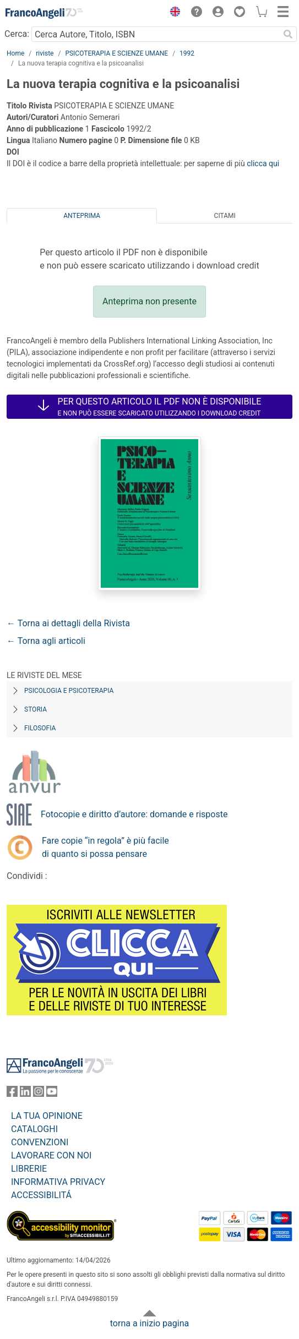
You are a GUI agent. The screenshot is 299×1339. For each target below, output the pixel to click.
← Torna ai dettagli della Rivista (68, 623)
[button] (172, 13)
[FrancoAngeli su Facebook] (12, 1094)
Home (15, 53)
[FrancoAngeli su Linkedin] (25, 1094)
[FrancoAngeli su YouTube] (51, 1094)
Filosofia (40, 728)
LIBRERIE (29, 1168)
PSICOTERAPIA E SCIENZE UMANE (116, 53)
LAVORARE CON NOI (51, 1155)
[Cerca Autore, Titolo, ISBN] (155, 34)
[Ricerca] (288, 34)
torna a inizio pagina (149, 1323)
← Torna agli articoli (46, 641)
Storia (35, 709)
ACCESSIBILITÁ (41, 1195)
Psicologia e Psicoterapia (68, 691)
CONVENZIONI (39, 1142)
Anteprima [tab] (81, 216)
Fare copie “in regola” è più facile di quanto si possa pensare (105, 847)
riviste (44, 53)
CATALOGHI (34, 1129)
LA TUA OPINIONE (47, 1116)
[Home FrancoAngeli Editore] (44, 13)
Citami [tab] (225, 216)
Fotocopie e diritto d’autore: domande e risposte (134, 814)
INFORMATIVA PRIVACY (58, 1182)
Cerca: (16, 34)
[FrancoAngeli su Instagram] (38, 1094)
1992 (187, 53)
